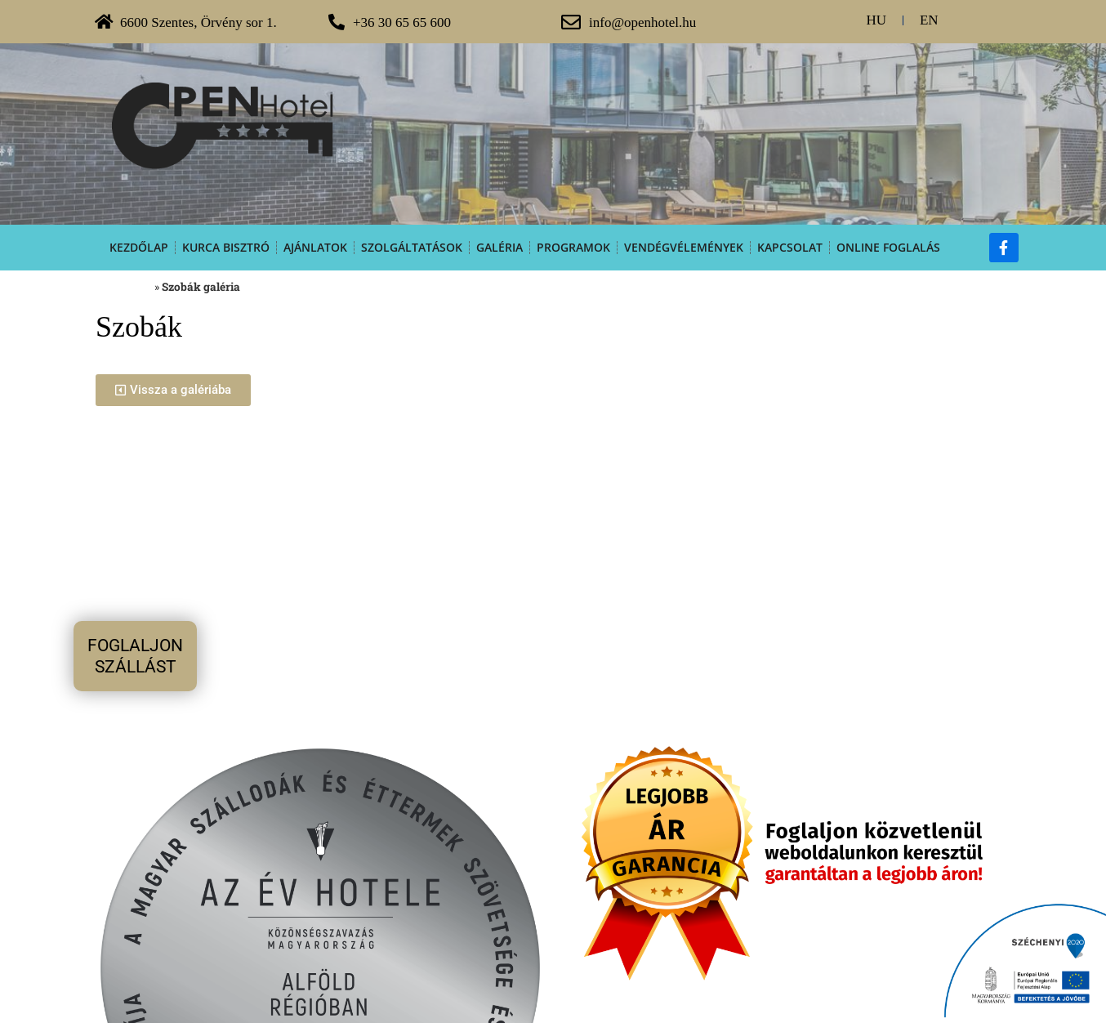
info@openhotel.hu (642, 22)
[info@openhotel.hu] (571, 22)
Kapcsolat (790, 247)
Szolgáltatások (411, 247)
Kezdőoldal (124, 286)
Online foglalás (888, 247)
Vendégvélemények (683, 247)
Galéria (499, 247)
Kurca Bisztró (226, 247)
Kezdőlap (138, 247)
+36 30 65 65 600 (402, 22)
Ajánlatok (315, 247)
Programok (573, 247)
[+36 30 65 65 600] (336, 22)
